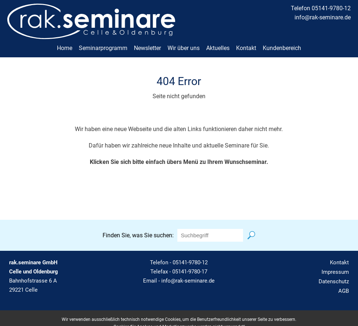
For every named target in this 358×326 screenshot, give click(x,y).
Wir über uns (184, 48)
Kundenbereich (282, 48)
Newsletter (147, 48)
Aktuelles (218, 48)
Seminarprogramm (103, 48)
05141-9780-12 (190, 262)
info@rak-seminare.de (323, 17)
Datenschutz (334, 281)
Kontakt (246, 48)
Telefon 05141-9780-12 (321, 8)
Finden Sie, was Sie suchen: (138, 235)
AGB (343, 291)
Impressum (335, 272)
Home (64, 48)
